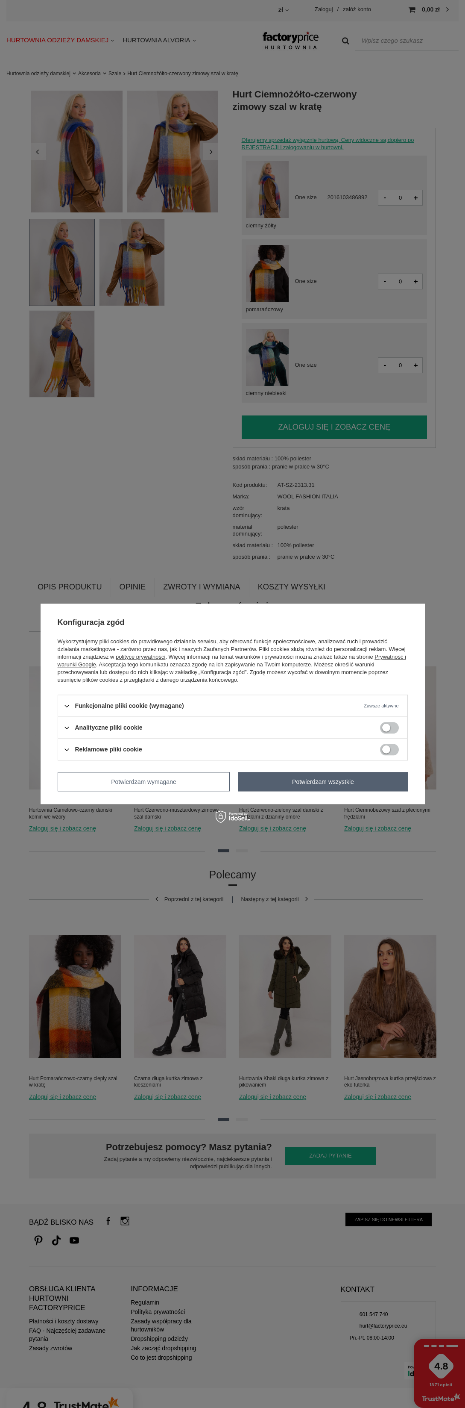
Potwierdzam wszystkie (323, 781)
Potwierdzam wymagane (143, 781)
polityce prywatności (140, 657)
